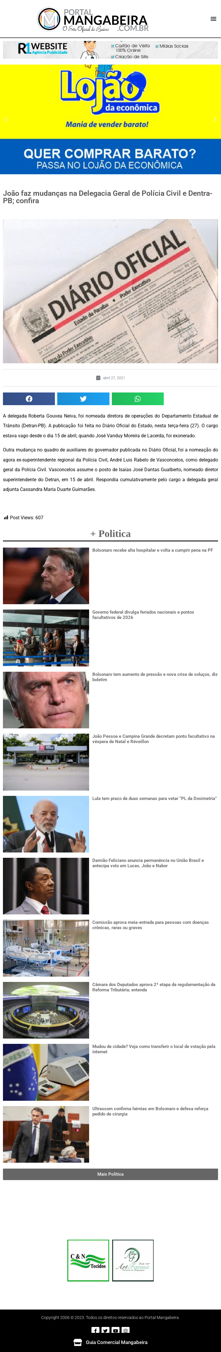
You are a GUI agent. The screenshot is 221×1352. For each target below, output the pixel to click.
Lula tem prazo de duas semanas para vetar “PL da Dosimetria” (154, 798)
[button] (213, 19)
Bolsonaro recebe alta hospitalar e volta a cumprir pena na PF (152, 550)
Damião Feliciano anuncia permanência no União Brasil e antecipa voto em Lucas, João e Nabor (148, 863)
